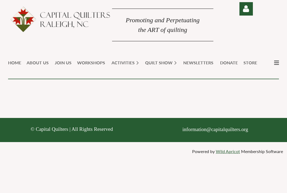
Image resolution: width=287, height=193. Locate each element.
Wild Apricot (228, 151)
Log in (246, 9)
